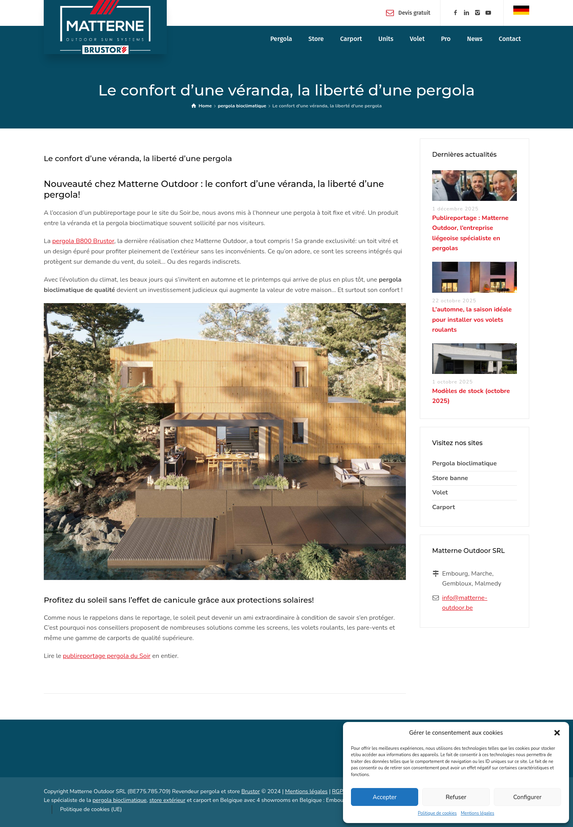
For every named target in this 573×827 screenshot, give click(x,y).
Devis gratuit (414, 12)
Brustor (250, 791)
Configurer (527, 797)
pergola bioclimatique (119, 800)
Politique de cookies (437, 813)
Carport (443, 507)
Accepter (385, 797)
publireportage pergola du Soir (106, 656)
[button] (557, 733)
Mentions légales (477, 813)
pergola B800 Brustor (83, 241)
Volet (440, 492)
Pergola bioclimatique (464, 463)
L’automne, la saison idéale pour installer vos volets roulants (472, 319)
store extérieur (167, 800)
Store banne (450, 478)
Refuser (456, 797)
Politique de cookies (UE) (91, 809)
